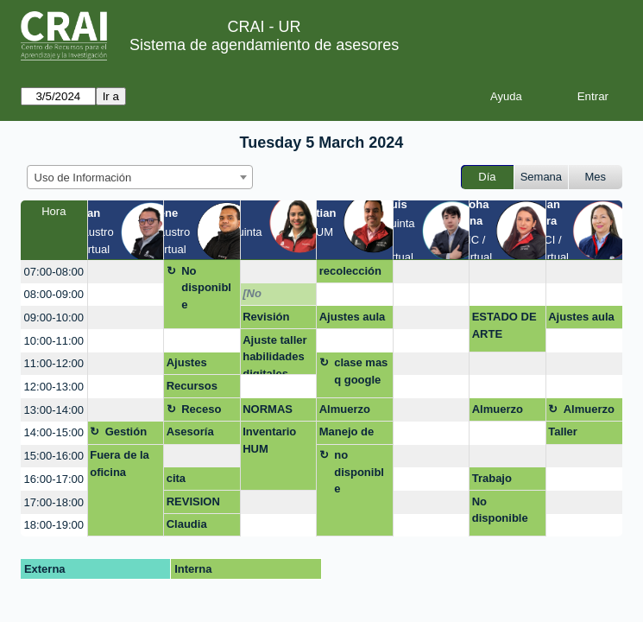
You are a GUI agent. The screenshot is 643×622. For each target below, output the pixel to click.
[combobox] (140, 177)
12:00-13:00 (54, 386)
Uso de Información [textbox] (83, 177)
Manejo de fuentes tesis (353, 434)
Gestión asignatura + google (133, 434)
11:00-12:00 (54, 363)
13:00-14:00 (54, 409)
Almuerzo (344, 409)
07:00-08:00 (54, 271)
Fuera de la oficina (119, 463)
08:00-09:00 (54, 294)
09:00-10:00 (54, 317)
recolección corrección (350, 273)
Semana (541, 176)
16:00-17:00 (54, 479)
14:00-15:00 (54, 432)
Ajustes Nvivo (187, 365)
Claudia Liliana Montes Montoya (189, 526)
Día (486, 176)
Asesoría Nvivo (190, 434)
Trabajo (492, 478)
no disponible (359, 471)
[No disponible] (272, 296)
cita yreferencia (196, 481)
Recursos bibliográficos (200, 388)
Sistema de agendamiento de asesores (264, 45)
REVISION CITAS (193, 504)
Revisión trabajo (266, 319)
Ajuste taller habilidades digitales (274, 354)
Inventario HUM (269, 440)
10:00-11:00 (54, 340)
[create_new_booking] (126, 271)
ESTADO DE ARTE (504, 325)
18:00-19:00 (54, 524)
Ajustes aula (352, 316)
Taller (562, 431)
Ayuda (506, 96)
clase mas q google (361, 371)
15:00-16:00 (54, 455)
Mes (596, 176)
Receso (201, 409)
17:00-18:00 (54, 502)
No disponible (206, 287)
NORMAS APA (268, 412)
